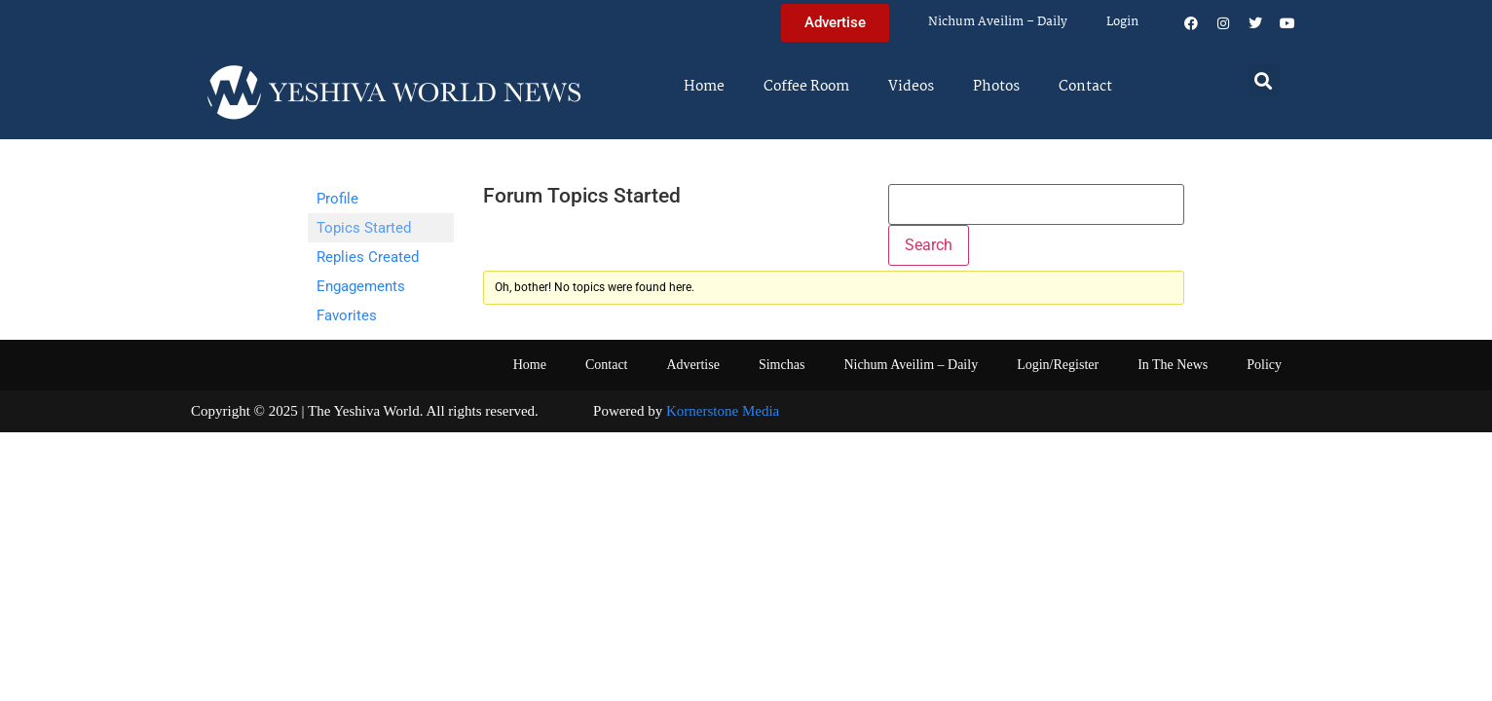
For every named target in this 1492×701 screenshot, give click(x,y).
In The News (1173, 364)
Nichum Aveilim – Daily (997, 22)
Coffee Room (806, 86)
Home (704, 86)
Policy (1264, 364)
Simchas (781, 364)
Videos (911, 86)
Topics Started (364, 228)
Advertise (692, 364)
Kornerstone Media (722, 411)
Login (1122, 22)
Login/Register (1058, 364)
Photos (996, 86)
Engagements (361, 286)
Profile (337, 198)
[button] (1264, 80)
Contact (1085, 86)
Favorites (347, 315)
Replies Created (368, 257)
